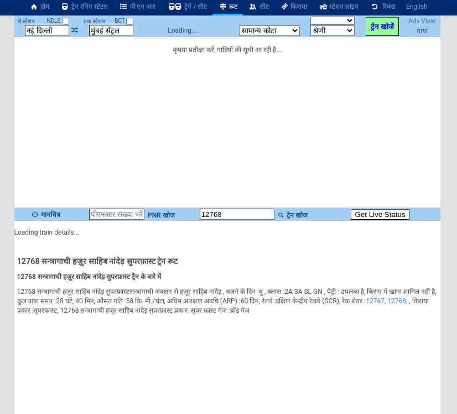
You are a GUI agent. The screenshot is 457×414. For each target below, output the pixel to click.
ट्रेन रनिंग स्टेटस (84, 7)
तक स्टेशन (94, 21)
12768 (396, 300)
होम (39, 7)
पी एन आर (137, 7)
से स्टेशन (26, 21)
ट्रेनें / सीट (187, 7)
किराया (294, 7)
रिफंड (382, 7)
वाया (422, 31)
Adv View (421, 21)
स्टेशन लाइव (338, 7)
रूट (227, 7)
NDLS (58, 21)
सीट (258, 7)
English (417, 7)
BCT (124, 21)
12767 (375, 300)
